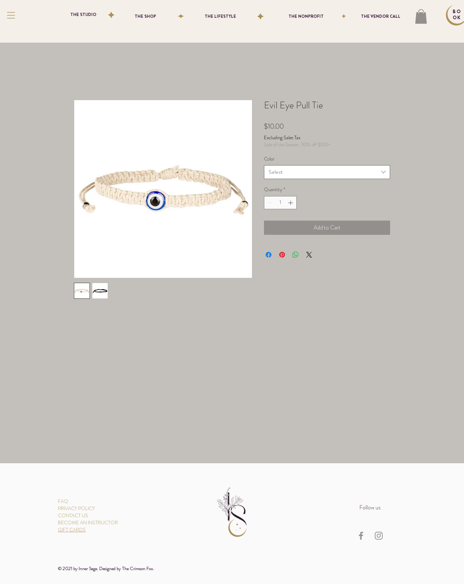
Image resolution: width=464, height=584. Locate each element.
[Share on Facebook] (268, 254)
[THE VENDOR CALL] (380, 16)
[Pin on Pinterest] (282, 254)
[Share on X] (309, 254)
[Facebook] (361, 535)
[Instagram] (378, 535)
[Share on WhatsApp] (295, 254)
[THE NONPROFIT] (306, 16)
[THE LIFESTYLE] (220, 16)
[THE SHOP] (145, 16)
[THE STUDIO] (83, 14)
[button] (11, 15)
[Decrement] (269, 202)
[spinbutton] (280, 202)
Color (269, 158)
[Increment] (291, 202)
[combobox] (327, 172)
